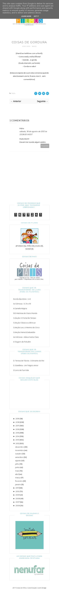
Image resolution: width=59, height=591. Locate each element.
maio (17, 471)
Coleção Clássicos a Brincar (24, 323)
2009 (18, 495)
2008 (18, 498)
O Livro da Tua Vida (21, 370)
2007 (18, 502)
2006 (18, 505)
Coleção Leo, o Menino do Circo (26, 327)
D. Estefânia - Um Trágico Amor (25, 365)
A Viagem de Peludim (22, 342)
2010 (17, 491)
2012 (17, 443)
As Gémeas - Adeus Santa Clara (26, 337)
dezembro (19, 447)
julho (17, 464)
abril (17, 474)
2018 (17, 422)
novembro (19, 450)
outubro (18, 454)
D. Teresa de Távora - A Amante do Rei (28, 361)
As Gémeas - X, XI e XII (22, 304)
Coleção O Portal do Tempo (24, 318)
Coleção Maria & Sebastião (24, 332)
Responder (45, 146)
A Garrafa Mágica (20, 308)
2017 (17, 426)
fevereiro (19, 481)
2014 (17, 436)
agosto (18, 461)
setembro (19, 457)
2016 (17, 429)
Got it (36, 16)
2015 (17, 433)
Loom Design (42, 588)
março (18, 478)
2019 (17, 419)
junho (17, 467)
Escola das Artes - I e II (22, 299)
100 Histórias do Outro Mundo (25, 313)
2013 (17, 440)
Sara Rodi (26, 46)
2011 (17, 488)
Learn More (26, 16)
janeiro (18, 484)
